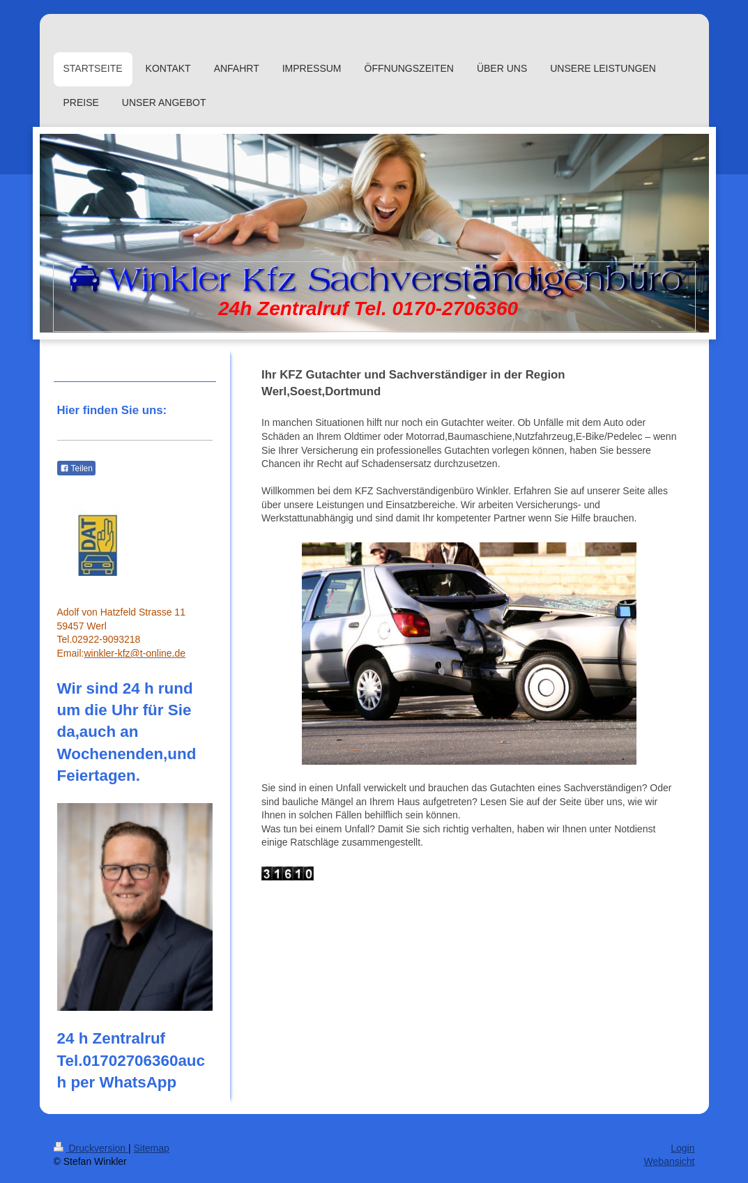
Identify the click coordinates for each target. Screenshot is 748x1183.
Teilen (76, 468)
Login (682, 1148)
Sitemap (151, 1148)
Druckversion (91, 1148)
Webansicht (669, 1161)
